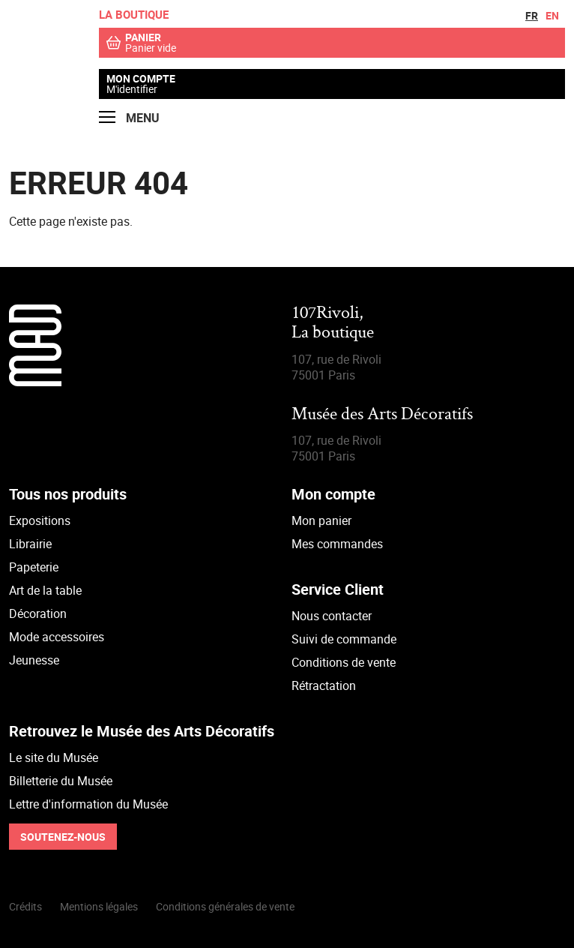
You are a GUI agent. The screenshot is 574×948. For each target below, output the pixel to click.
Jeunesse (34, 660)
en (552, 15)
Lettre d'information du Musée (88, 804)
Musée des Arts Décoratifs (382, 415)
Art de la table (45, 590)
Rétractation (323, 685)
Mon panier (321, 520)
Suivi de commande (343, 639)
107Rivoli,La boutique (332, 323)
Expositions (39, 520)
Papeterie (33, 567)
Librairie (30, 544)
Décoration (38, 613)
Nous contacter (331, 616)
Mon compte (140, 79)
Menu (129, 118)
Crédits (25, 906)
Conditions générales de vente (225, 906)
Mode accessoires (56, 636)
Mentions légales (99, 906)
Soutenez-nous (63, 837)
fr (531, 15)
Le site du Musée (53, 757)
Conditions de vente (343, 662)
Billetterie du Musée (60, 780)
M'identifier (131, 89)
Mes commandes (337, 544)
